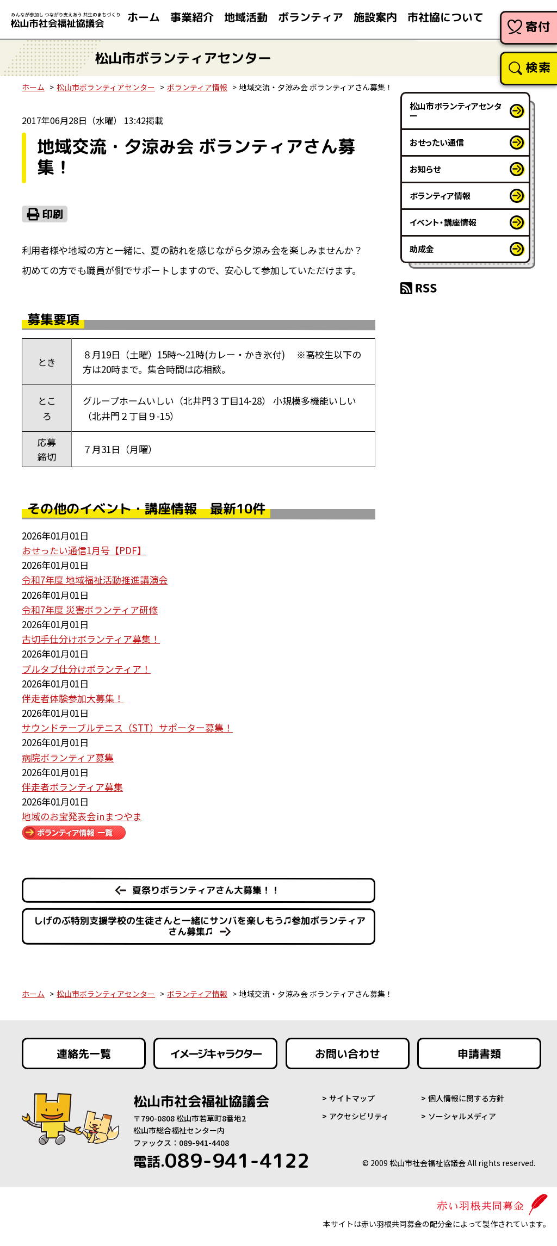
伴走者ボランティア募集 (72, 787)
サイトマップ (352, 1098)
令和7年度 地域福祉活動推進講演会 (95, 579)
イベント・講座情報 (443, 222)
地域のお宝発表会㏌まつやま (82, 816)
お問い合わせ (347, 1053)
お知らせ (425, 169)
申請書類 (479, 1053)
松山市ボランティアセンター (106, 87)
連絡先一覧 (84, 1053)
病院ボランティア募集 (68, 757)
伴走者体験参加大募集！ (72, 698)
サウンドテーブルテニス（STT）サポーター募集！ (127, 727)
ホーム (33, 87)
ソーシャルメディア (462, 1116)
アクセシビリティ (359, 1116)
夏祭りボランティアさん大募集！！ (206, 890)
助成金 (422, 249)
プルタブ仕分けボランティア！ (86, 668)
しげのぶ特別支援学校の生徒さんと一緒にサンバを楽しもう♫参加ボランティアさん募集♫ (200, 926)
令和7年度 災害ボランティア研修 (90, 609)
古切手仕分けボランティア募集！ (91, 639)
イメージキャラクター (215, 1053)
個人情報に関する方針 (466, 1098)
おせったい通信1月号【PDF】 (84, 550)
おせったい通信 (437, 142)
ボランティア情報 (197, 87)
